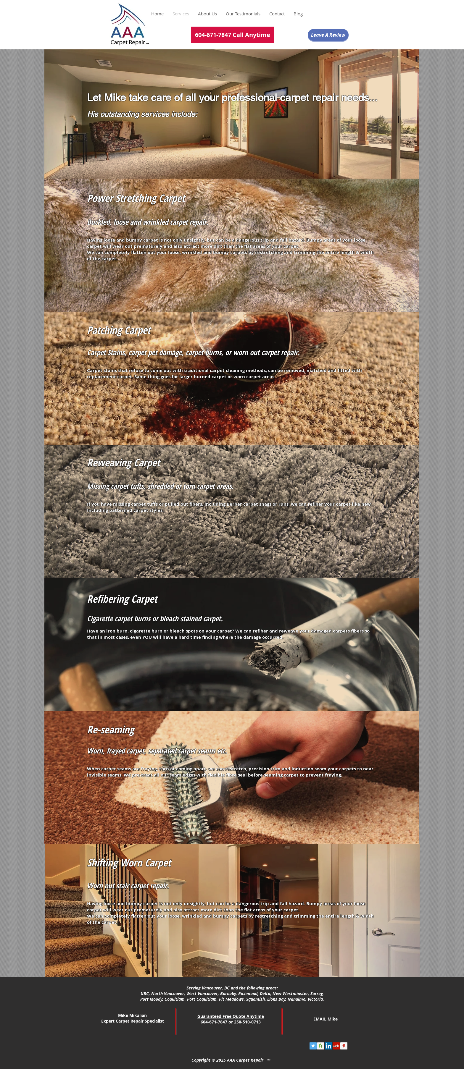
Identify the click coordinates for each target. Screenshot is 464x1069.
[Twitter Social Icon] (313, 1045)
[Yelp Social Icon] (336, 1045)
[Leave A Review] (328, 35)
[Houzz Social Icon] (320, 1045)
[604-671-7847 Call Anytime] (232, 35)
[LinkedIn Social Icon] (328, 1045)
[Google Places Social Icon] (343, 1045)
